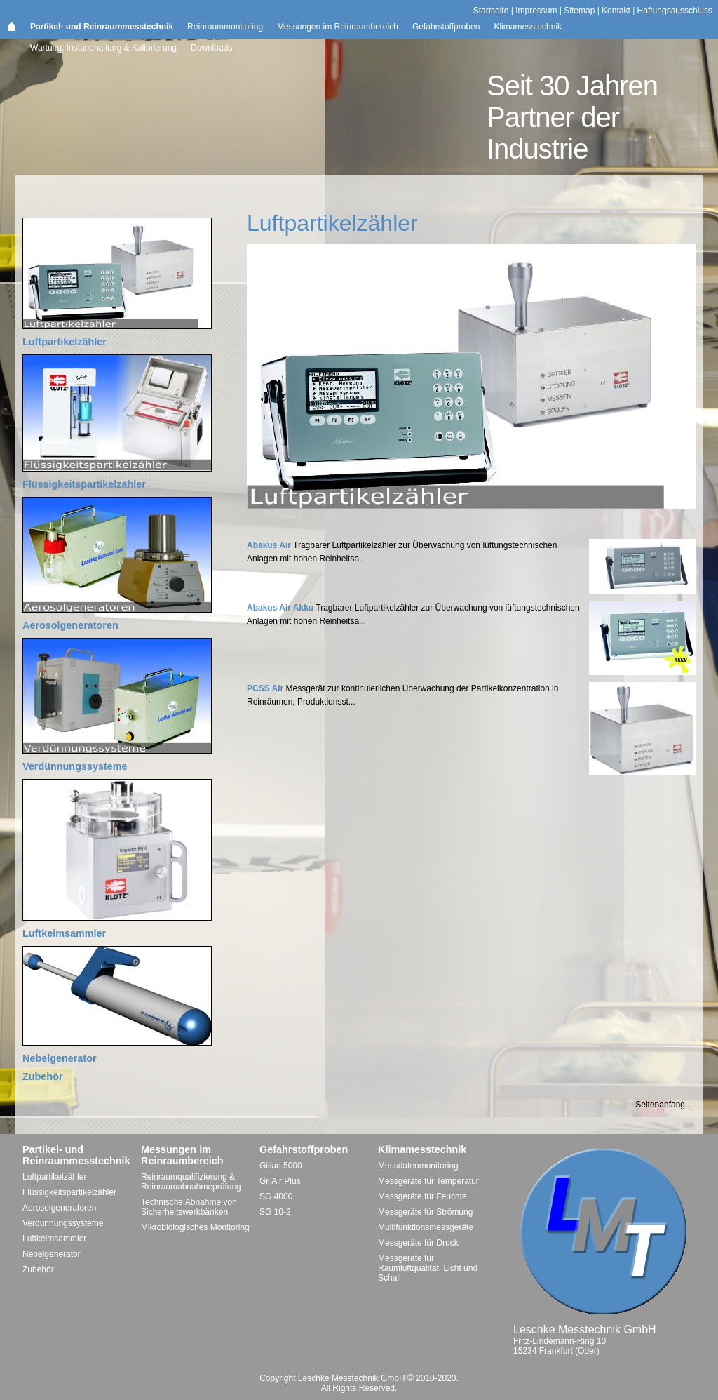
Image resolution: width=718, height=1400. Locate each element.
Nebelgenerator (59, 1058)
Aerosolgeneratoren (70, 625)
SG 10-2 (275, 1212)
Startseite (491, 10)
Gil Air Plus (280, 1181)
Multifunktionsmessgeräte (425, 1227)
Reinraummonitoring (225, 27)
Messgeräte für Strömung (425, 1212)
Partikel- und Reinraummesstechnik (101, 27)
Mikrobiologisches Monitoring (195, 1227)
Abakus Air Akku (280, 608)
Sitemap (579, 10)
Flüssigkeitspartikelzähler (84, 484)
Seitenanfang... (663, 1104)
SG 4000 (275, 1196)
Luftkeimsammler (64, 933)
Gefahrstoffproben (446, 27)
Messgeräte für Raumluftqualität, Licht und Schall (427, 1268)
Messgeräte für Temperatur (428, 1181)
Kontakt (616, 10)
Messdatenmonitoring (418, 1166)
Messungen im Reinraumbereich (337, 27)
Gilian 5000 (280, 1166)
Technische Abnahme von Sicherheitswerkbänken (189, 1207)
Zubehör (42, 1076)
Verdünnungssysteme (75, 766)
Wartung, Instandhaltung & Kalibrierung (103, 48)
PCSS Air (265, 688)
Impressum (536, 10)
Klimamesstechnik (528, 27)
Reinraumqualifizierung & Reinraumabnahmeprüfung (191, 1182)
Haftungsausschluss (674, 10)
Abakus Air (269, 545)
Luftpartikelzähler (64, 341)
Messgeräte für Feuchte (422, 1196)
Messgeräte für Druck (418, 1243)
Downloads (211, 48)
